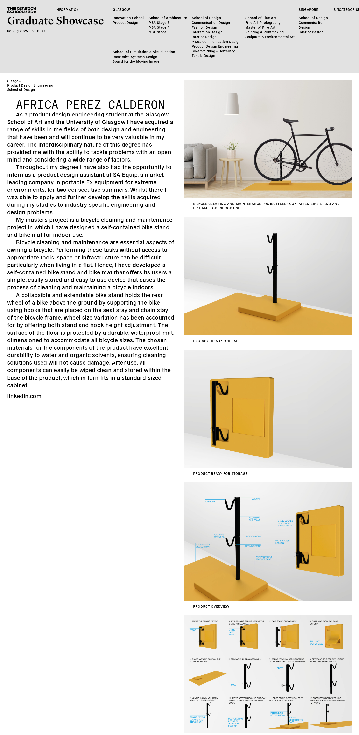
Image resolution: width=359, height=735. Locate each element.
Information (67, 9)
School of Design (206, 18)
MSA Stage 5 (159, 32)
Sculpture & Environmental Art (270, 36)
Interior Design (204, 36)
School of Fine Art (260, 18)
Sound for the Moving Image (136, 61)
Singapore (308, 9)
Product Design (125, 22)
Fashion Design (204, 27)
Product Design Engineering (215, 46)
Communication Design (211, 22)
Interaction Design (207, 32)
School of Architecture (168, 18)
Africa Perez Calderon (90, 102)
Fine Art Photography (262, 22)
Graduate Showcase (55, 20)
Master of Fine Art (260, 27)
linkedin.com (24, 395)
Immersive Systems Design (135, 56)
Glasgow (121, 9)
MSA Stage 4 (159, 27)
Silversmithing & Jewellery (213, 51)
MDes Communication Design (216, 41)
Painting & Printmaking (264, 32)
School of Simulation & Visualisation (144, 52)
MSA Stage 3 (159, 22)
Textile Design (203, 55)
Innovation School (128, 18)
